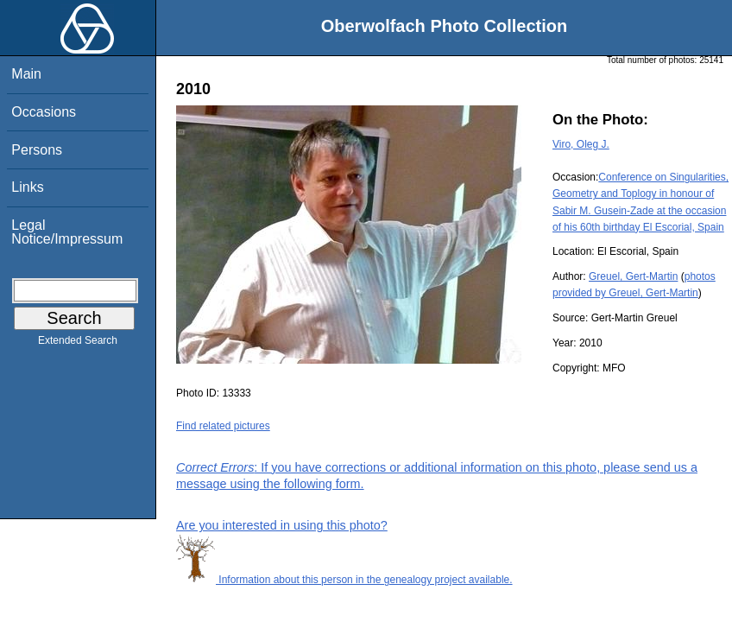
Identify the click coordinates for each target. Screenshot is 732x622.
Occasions (43, 112)
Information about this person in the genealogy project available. (344, 580)
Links (27, 187)
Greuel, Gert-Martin (633, 276)
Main (26, 74)
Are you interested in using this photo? (282, 525)
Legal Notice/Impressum (67, 232)
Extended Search (77, 344)
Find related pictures (223, 426)
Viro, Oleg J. (580, 144)
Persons (36, 150)
